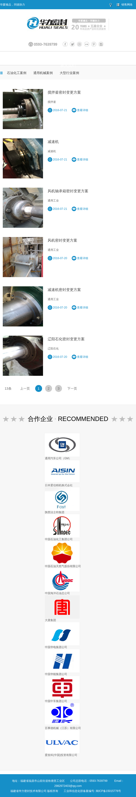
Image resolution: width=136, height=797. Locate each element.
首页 (13, 58)
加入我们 (68, 65)
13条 (8, 388)
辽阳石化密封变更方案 (66, 339)
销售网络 (127, 4)
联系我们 (116, 58)
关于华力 (28, 58)
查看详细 (80, 110)
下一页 (72, 388)
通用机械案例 (43, 73)
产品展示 (49, 58)
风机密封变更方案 (62, 240)
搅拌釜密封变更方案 (64, 92)
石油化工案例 (16, 73)
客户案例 (70, 58)
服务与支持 (93, 58)
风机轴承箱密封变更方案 (68, 191)
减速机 (53, 142)
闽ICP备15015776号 (108, 791)
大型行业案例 (69, 73)
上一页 (25, 388)
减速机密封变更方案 (64, 290)
